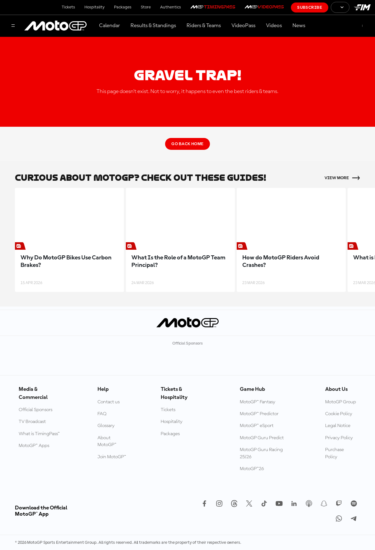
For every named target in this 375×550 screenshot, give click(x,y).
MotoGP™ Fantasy (257, 402)
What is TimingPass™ (39, 433)
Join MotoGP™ (111, 456)
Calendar (109, 25)
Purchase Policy (334, 453)
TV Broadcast (32, 421)
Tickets (68, 7)
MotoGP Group (340, 402)
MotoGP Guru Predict (262, 437)
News (298, 25)
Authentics (170, 7)
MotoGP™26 (252, 468)
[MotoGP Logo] (55, 26)
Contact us (108, 402)
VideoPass (243, 25)
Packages (122, 7)
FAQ (102, 413)
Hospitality (94, 7)
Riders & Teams (204, 25)
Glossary (106, 425)
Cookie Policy (338, 413)
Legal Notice (337, 425)
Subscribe (309, 7)
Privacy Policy (339, 437)
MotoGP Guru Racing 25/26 (261, 453)
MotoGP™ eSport (256, 425)
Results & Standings (153, 25)
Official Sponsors (35, 409)
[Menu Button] (13, 26)
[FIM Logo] (362, 7)
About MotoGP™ (106, 441)
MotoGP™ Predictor (259, 413)
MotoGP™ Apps (34, 445)
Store (146, 7)
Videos (274, 25)
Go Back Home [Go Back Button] (187, 144)
